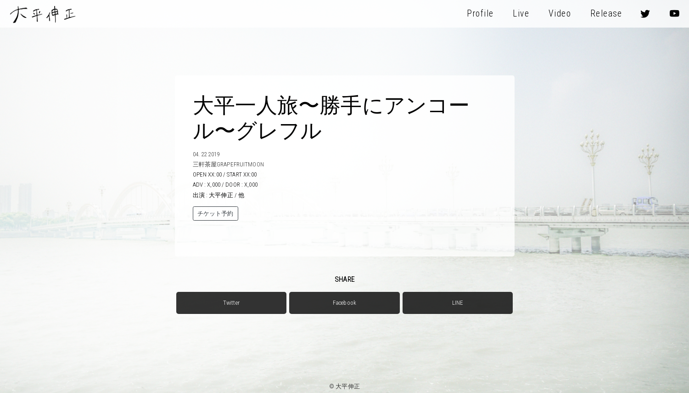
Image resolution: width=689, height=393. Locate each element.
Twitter (231, 302)
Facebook (344, 302)
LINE (458, 302)
